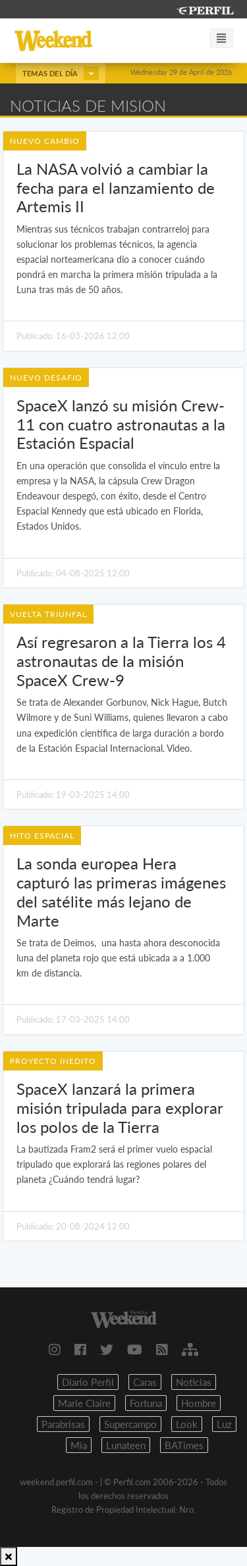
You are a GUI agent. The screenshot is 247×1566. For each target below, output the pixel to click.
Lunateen (126, 1445)
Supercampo (130, 1424)
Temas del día (60, 73)
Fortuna (146, 1403)
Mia (78, 1445)
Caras (145, 1382)
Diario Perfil (88, 1382)
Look (187, 1424)
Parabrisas (63, 1424)
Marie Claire (84, 1403)
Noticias (193, 1382)
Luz (224, 1424)
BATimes (184, 1445)
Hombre (198, 1403)
